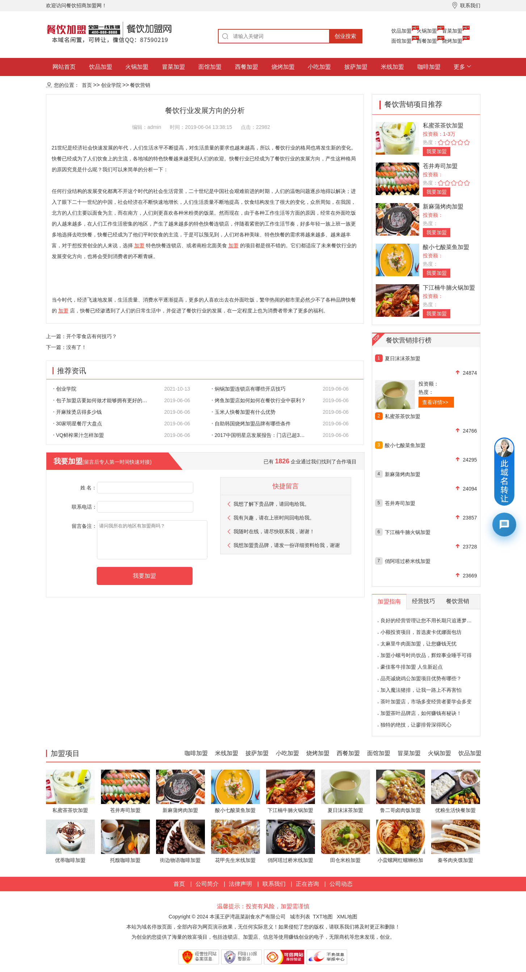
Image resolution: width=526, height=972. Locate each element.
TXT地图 (322, 917)
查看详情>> (435, 402)
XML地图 (347, 917)
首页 (87, 85)
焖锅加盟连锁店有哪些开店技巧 (249, 389)
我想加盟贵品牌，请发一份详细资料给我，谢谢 (286, 545)
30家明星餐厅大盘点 (77, 423)
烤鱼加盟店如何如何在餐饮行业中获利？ (259, 400)
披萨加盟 (355, 67)
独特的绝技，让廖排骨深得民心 (415, 725)
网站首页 (64, 67)
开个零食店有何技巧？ (91, 336)
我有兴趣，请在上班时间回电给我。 (274, 518)
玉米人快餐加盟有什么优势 (243, 412)
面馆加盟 (401, 41)
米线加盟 (392, 67)
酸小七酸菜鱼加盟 (446, 247)
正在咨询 (307, 884)
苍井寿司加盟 (440, 166)
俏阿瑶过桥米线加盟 (407, 561)
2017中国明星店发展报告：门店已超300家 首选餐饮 (263, 435)
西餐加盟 (427, 41)
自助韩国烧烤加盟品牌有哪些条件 (251, 423)
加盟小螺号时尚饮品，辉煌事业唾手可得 (426, 655)
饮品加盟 (401, 31)
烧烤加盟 (452, 41)
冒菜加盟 (452, 31)
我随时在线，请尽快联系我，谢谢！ (274, 531)
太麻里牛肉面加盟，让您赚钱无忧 (418, 644)
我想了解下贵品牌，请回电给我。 (271, 504)
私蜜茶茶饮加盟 (443, 125)
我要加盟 (436, 151)
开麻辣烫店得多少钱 (77, 412)
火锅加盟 (427, 31)
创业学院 (111, 85)
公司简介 (207, 884)
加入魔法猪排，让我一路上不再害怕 (421, 690)
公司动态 (341, 884)
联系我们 (274, 884)
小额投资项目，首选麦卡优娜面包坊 (421, 632)
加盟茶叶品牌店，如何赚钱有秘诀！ (421, 713)
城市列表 (300, 917)
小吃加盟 (319, 67)
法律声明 (240, 884)
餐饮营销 (140, 85)
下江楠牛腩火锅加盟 (449, 288)
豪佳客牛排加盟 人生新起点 (411, 667)
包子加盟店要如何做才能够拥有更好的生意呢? (104, 400)
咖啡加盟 (429, 67)
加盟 (139, 245)
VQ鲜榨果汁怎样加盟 (78, 435)
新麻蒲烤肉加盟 (443, 206)
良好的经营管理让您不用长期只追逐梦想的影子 (433, 620)
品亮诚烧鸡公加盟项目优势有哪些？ (421, 678)
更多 (459, 67)
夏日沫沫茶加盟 (402, 358)
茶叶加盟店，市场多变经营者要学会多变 (426, 701)
